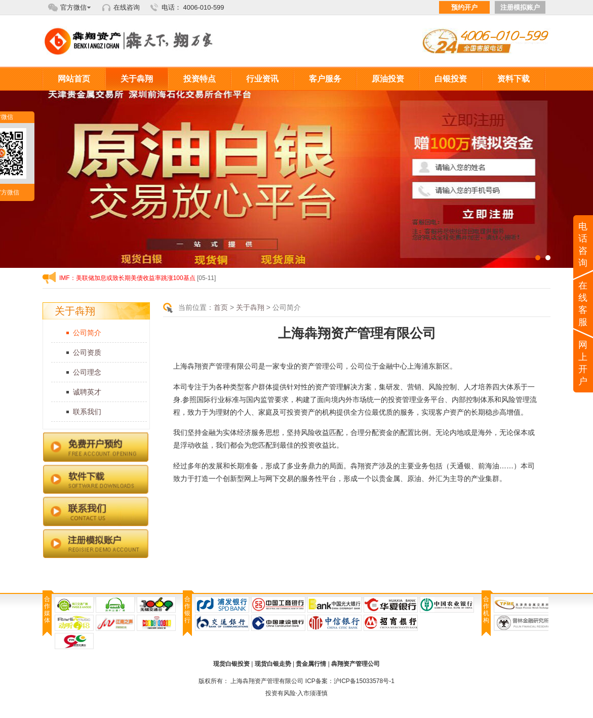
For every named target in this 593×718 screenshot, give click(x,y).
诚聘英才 (87, 392)
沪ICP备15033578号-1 (364, 681)
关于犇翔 (137, 78)
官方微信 (73, 7)
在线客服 (583, 304)
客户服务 (325, 78)
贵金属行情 (311, 663)
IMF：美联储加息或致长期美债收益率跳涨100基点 (127, 278)
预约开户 (464, 7)
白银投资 (450, 78)
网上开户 (583, 363)
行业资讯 (262, 78)
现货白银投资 (231, 663)
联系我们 (87, 412)
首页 (221, 307)
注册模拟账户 (520, 7)
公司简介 (87, 333)
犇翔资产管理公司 (355, 663)
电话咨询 (583, 244)
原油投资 (388, 78)
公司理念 (87, 372)
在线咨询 (126, 7)
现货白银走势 (273, 663)
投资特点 (199, 78)
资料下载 (513, 78)
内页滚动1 (296, 179)
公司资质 (87, 352)
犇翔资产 (134, 41)
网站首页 (74, 78)
